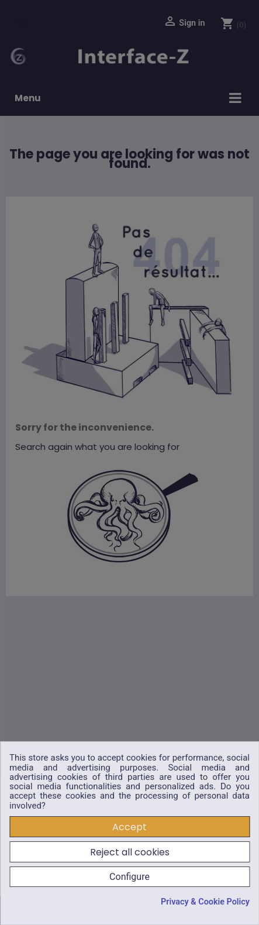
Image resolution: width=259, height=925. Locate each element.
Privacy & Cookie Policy (205, 902)
